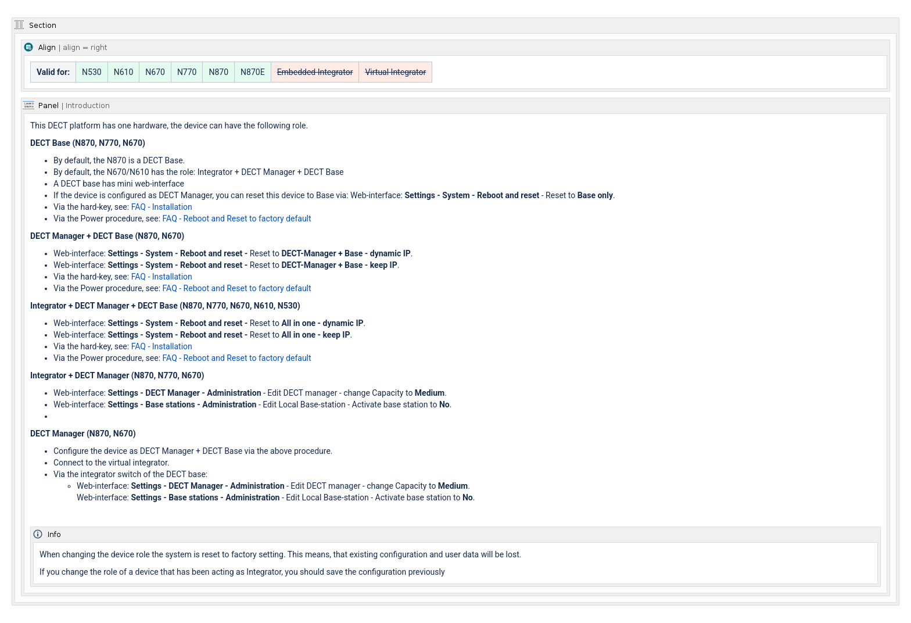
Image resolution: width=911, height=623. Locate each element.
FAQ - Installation (161, 207)
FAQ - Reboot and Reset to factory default (237, 218)
